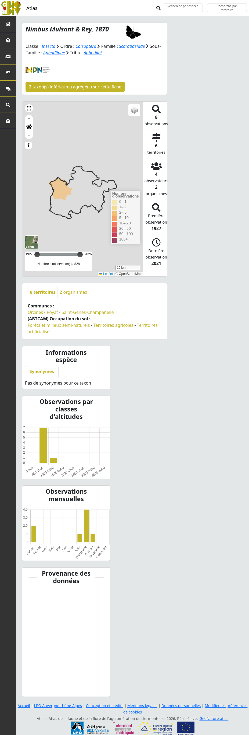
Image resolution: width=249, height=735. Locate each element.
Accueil (24, 705)
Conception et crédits (104, 705)
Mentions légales (142, 705)
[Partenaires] (8, 56)
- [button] (29, 135)
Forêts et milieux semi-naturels (59, 325)
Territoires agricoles (113, 325)
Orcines (35, 312)
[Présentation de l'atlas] (8, 40)
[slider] (80, 254)
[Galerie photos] (8, 121)
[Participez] (8, 88)
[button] (29, 108)
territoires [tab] (42, 292)
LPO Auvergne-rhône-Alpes (58, 705)
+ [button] (29, 119)
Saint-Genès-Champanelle (88, 312)
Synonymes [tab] (42, 371)
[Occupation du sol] (8, 72)
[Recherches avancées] (8, 105)
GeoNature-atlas (213, 718)
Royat (52, 312)
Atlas (31, 8)
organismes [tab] (73, 292)
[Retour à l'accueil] (8, 24)
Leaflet (106, 274)
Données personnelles (181, 705)
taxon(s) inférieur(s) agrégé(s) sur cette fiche (75, 87)
